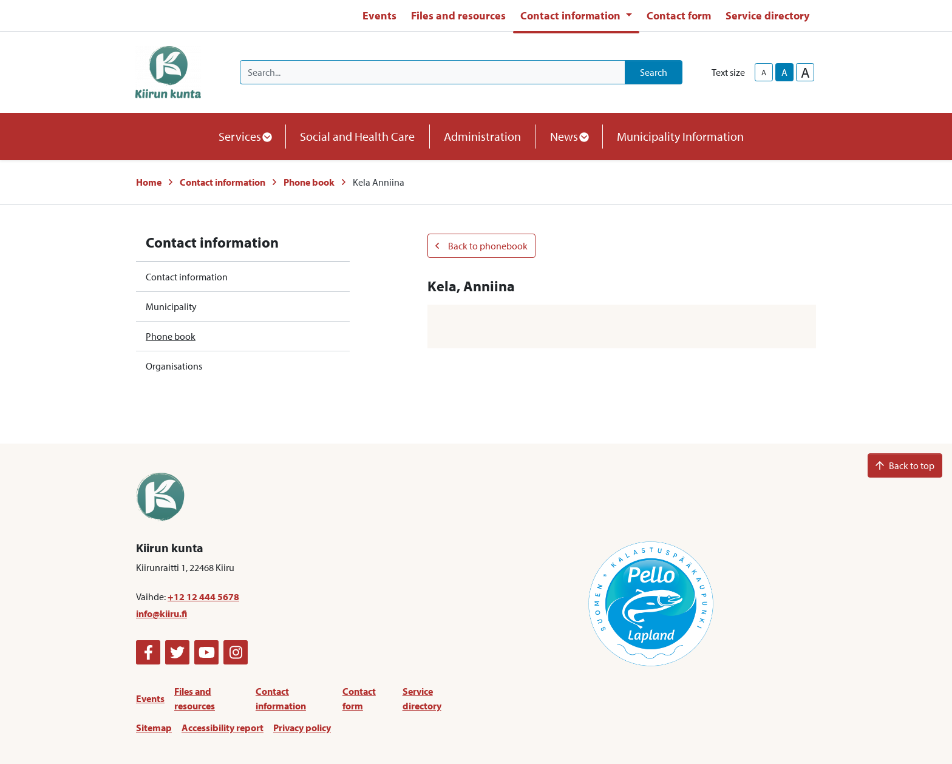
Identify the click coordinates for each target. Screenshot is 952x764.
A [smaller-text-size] (763, 72)
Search (653, 72)
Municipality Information (680, 136)
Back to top (904, 465)
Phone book (309, 182)
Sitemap (154, 728)
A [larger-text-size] (805, 72)
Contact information (222, 182)
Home (149, 182)
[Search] (432, 72)
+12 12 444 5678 (203, 596)
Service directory (767, 15)
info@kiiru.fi (161, 613)
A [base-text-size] (784, 72)
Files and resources (458, 15)
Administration (482, 136)
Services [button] (245, 136)
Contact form (679, 15)
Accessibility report (223, 728)
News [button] (569, 136)
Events (379, 15)
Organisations (174, 366)
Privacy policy (302, 728)
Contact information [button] (571, 15)
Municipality (171, 306)
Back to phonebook (481, 246)
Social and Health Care (357, 136)
